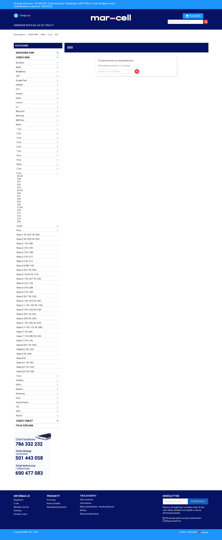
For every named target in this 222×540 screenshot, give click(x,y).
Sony (18, 398)
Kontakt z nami (20, 514)
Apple (18, 67)
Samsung (20, 393)
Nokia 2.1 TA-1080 (25, 243)
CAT (18, 76)
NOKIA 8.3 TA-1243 (25, 349)
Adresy (83, 510)
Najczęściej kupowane (57, 507)
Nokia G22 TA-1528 (25, 371)
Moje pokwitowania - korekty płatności (97, 507)
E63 (19, 199)
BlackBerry (21, 71)
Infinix (18, 98)
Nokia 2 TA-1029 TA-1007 (28, 239)
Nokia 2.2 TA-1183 (25, 248)
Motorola (20, 116)
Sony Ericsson (22, 402)
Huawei (19, 94)
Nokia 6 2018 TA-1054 (26, 318)
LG (17, 107)
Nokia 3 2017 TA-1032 (26, 270)
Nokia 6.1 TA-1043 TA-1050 (29, 323)
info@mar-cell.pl (107, 3)
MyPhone (20, 120)
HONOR (19, 85)
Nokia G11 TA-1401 (25, 363)
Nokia (18, 124)
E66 (19, 204)
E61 (19, 196)
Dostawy (18, 510)
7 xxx (19, 151)
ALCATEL (20, 63)
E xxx (19, 173)
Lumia (19, 226)
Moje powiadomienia (89, 514)
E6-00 (20, 190)
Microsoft (20, 111)
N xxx (19, 230)
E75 (19, 219)
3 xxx (19, 138)
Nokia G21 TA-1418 (25, 367)
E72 (19, 216)
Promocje (51, 500)
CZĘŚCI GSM (22, 57)
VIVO (18, 411)
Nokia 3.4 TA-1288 (25, 288)
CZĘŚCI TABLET (24, 420)
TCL (17, 407)
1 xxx (19, 129)
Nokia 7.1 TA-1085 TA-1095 (29, 336)
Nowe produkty (53, 503)
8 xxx (19, 155)
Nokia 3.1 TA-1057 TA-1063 (29, 279)
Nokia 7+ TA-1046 (25, 332)
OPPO (18, 385)
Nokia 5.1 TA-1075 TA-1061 (29, 301)
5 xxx (19, 142)
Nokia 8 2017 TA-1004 (26, 345)
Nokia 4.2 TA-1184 (25, 292)
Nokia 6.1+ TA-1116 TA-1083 (29, 327)
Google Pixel (21, 80)
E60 (19, 193)
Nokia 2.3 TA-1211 (25, 257)
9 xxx (19, 160)
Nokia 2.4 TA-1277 (25, 261)
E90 (19, 221)
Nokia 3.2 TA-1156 (25, 283)
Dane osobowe (86, 499)
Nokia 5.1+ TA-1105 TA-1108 (29, 305)
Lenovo (19, 102)
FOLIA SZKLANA (24, 425)
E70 (19, 210)
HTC (18, 89)
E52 (19, 184)
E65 (19, 202)
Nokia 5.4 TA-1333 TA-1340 (29, 310)
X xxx (19, 376)
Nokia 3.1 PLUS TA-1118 (27, 274)
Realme (19, 389)
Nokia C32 (21, 358)
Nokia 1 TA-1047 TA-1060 (28, 235)
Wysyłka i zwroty (21, 507)
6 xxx (19, 146)
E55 (19, 187)
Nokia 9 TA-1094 (24, 354)
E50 (19, 179)
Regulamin (18, 500)
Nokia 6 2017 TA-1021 (26, 314)
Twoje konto (88, 495)
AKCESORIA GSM (25, 52)
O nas (16, 503)
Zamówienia (85, 503)
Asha (19, 164)
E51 (19, 182)
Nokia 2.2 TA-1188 (25, 252)
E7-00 (20, 207)
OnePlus (19, 380)
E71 (19, 213)
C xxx (19, 169)
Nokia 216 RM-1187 (25, 265)
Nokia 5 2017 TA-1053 (26, 296)
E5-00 (20, 176)
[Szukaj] (185, 22)
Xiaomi (19, 415)
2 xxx (19, 133)
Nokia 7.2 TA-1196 (25, 340)
